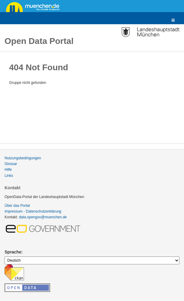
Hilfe (8, 169)
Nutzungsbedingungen (23, 158)
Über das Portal (17, 205)
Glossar (11, 164)
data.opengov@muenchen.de (43, 217)
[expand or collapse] (173, 20)
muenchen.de (35, 7)
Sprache (13, 252)
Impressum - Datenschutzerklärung (33, 211)
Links (9, 176)
